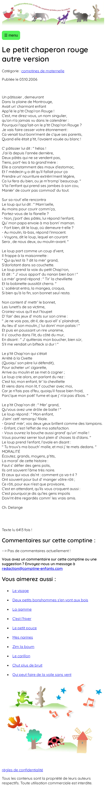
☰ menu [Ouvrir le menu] (11, 35)
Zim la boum (23, 646)
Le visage (20, 590)
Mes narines (22, 637)
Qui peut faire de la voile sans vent (41, 674)
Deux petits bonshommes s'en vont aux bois (50, 600)
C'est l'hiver (21, 618)
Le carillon (21, 656)
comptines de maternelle (42, 71)
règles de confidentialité (22, 770)
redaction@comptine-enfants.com (32, 568)
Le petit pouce (24, 628)
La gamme (22, 609)
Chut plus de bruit (27, 665)
